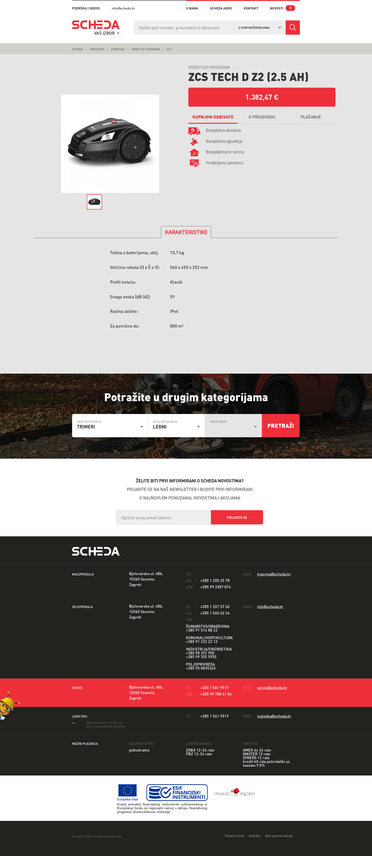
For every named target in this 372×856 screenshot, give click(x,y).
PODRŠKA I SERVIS (86, 8)
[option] (110, 144)
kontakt (251, 8)
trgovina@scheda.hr (274, 573)
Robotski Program (146, 49)
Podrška (254, 836)
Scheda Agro (221, 8)
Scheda (77, 49)
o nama (192, 8)
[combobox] (260, 27)
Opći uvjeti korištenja (279, 836)
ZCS (169, 49)
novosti (276, 8)
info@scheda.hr (123, 8)
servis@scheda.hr (272, 687)
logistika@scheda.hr (274, 715)
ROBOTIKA (118, 49)
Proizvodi (97, 49)
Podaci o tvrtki (234, 836)
